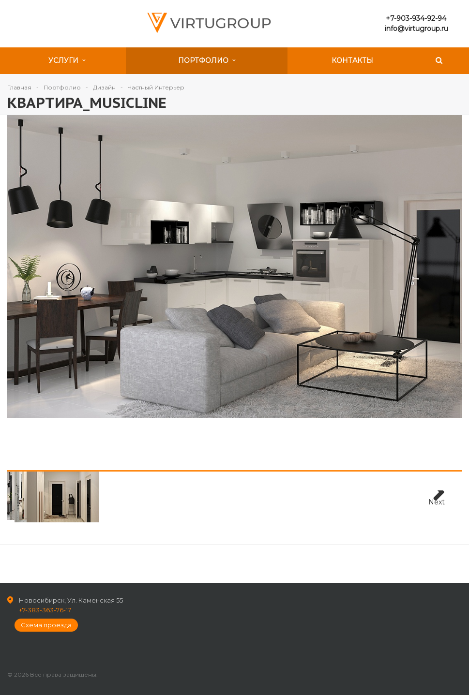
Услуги (66, 60)
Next (436, 502)
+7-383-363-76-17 (45, 610)
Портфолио (206, 60)
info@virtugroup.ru (416, 28)
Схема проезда (46, 625)
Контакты (352, 60)
